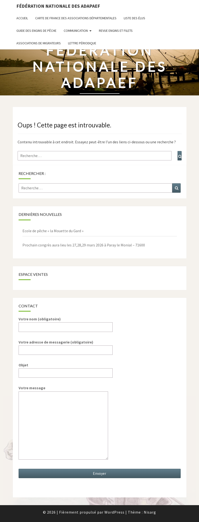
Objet (66, 369)
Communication (76, 30)
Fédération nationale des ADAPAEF (58, 6)
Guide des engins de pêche (36, 30)
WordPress (114, 512)
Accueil (22, 18)
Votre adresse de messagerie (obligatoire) (66, 346)
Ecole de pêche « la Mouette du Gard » (52, 230)
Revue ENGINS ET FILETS (116, 30)
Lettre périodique (82, 43)
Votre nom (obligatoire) (66, 323)
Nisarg (150, 512)
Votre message (63, 423)
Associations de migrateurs (38, 43)
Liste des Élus (134, 18)
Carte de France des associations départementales (76, 18)
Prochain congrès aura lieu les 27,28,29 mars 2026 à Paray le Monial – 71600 (83, 245)
